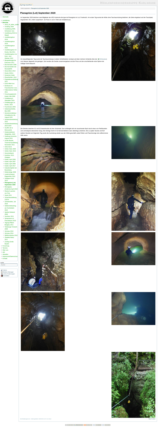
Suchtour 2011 (9, 216)
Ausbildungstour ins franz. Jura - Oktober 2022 (11, 56)
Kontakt (5, 258)
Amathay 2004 (9, 26)
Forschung (6, 246)
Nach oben (152, 419)
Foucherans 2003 (10, 107)
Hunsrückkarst (9, 153)
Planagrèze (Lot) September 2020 (40, 8)
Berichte (5, 22)
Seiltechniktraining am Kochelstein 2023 (10, 208)
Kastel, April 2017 (10, 166)
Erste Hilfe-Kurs (9, 83)
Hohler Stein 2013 (10, 151)
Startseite (5, 17)
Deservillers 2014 (10, 71)
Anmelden (6, 276)
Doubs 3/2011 (9, 73)
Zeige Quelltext (27, 5)
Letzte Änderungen (9, 274)
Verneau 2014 (9, 233)
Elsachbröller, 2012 (11, 77)
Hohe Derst (8, 147)
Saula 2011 (8, 195)
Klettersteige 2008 (10, 172)
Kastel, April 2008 (10, 164)
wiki (4, 252)
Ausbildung (6, 20)
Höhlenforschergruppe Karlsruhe (128, 3)
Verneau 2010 (9, 231)
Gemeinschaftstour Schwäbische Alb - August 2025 (10, 115)
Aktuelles (5, 254)
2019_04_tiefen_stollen (12, 24)
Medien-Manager (8, 272)
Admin (5, 270)
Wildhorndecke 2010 (11, 235)
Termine (5, 248)
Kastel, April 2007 (10, 161)
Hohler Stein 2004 (10, 149)
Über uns (5, 250)
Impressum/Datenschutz (10, 256)
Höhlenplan (102, 59)
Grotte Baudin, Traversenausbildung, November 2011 (11, 143)
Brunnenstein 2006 (10, 64)
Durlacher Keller (10, 75)
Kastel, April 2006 (10, 159)
